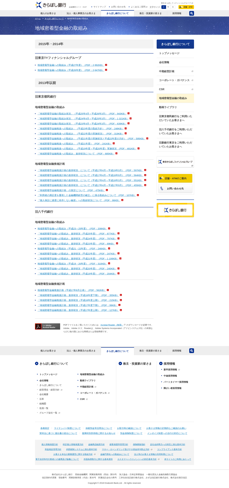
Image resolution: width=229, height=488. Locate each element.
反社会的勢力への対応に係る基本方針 (167, 444)
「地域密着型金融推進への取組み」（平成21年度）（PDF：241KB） (75, 143)
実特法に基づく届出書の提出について (58, 433)
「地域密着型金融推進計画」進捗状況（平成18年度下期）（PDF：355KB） (78, 295)
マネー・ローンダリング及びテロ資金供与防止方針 (125, 449)
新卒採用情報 (170, 369)
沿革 (41, 399)
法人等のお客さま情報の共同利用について (153, 454)
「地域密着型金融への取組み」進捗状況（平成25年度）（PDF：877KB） (77, 233)
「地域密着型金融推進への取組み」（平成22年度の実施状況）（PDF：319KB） (81, 133)
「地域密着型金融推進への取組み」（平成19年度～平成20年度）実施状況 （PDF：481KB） (87, 148)
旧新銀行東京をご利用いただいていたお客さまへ (175, 144)
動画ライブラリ (168, 107)
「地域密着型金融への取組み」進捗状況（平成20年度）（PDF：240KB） (77, 268)
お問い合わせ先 (118, 7)
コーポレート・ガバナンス (174, 80)
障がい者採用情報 (172, 388)
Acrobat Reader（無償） (112, 325)
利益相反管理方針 (53, 449)
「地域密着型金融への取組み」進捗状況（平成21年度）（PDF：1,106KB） (78, 258)
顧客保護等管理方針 (119, 444)
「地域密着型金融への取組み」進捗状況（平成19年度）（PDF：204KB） (77, 273)
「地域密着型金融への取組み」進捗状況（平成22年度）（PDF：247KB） (77, 253)
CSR (161, 89)
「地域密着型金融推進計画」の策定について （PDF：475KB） (71, 190)
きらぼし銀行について (175, 44)
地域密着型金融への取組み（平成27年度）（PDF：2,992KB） (71, 65)
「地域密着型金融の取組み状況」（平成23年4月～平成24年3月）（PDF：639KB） (82, 123)
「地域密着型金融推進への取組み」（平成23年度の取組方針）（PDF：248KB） (81, 128)
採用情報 (169, 363)
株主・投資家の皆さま (137, 363)
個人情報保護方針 (50, 444)
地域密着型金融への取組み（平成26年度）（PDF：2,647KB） (71, 70)
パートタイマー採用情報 (176, 382)
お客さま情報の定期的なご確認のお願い (166, 428)
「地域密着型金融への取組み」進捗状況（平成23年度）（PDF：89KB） (76, 243)
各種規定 (44, 428)
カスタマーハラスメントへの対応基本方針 (137, 459)
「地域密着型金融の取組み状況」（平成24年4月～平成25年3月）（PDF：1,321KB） (83, 118)
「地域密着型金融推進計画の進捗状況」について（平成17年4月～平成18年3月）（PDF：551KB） (90, 180)
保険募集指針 (139, 444)
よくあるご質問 (138, 7)
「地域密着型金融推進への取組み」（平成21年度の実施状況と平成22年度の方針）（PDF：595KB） (91, 138)
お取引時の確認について (129, 428)
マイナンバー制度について (67, 428)
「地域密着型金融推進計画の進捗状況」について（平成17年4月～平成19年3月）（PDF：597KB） (90, 170)
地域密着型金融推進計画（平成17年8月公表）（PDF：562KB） (72, 290)
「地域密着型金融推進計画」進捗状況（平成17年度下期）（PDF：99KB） (78, 305)
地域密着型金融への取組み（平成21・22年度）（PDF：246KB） (72, 248)
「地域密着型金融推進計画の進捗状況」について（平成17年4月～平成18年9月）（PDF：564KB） (90, 175)
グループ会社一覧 (48, 412)
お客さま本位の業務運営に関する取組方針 (73, 454)
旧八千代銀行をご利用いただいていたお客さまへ (175, 131)
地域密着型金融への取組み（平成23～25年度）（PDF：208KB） (72, 228)
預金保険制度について (131, 433)
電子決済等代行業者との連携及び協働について (57, 459)
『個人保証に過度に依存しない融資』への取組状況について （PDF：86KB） (79, 200)
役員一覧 (43, 408)
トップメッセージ (169, 53)
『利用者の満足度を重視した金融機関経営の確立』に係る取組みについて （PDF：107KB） (87, 195)
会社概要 (43, 394)
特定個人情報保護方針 (73, 444)
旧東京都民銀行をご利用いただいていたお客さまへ (175, 118)
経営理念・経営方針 (49, 389)
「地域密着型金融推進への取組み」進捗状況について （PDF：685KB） (76, 153)
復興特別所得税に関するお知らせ (98, 433)
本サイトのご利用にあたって (177, 459)
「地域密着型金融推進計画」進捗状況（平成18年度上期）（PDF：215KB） (78, 300)
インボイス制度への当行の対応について (167, 433)
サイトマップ (100, 7)
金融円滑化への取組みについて (114, 454)
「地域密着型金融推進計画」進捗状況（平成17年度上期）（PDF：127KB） (78, 310)
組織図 (42, 403)
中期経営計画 (166, 71)
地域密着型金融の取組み (173, 98)
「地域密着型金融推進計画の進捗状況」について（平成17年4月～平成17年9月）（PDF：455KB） (90, 185)
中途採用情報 (170, 375)
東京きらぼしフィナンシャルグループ (176, 3)
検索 (191, 13)
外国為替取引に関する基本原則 (98, 459)
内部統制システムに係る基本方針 (81, 449)
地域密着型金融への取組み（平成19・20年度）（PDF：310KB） (72, 263)
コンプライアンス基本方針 (169, 449)
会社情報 (164, 62)
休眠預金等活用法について (99, 428)
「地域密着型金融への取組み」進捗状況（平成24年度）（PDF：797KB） (77, 238)
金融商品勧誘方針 (96, 444)
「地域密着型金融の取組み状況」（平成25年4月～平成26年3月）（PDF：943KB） (82, 113)
